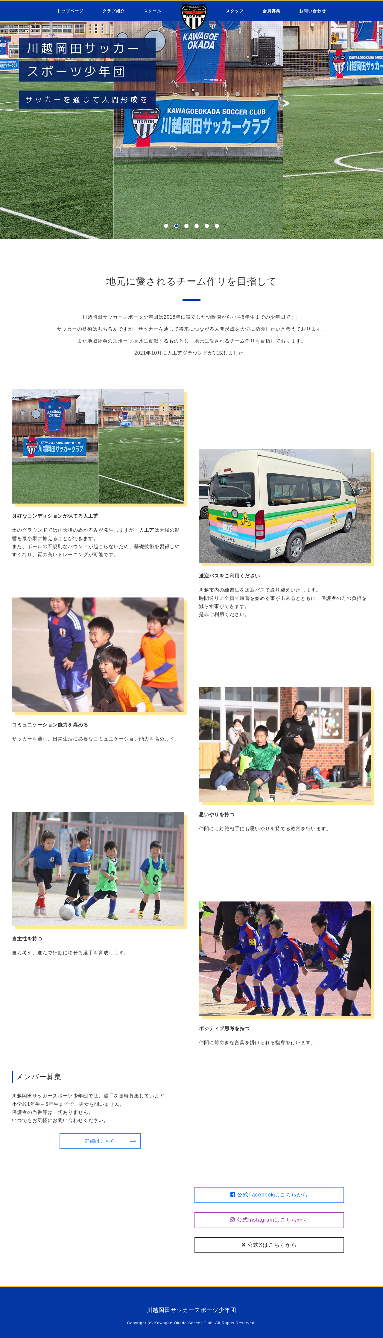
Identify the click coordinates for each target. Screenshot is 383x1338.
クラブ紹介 (114, 11)
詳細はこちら (100, 1141)
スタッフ (235, 11)
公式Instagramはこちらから (269, 1220)
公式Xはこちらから (269, 1245)
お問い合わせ (312, 11)
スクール (153, 11)
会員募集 (272, 11)
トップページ (70, 11)
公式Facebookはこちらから (269, 1195)
